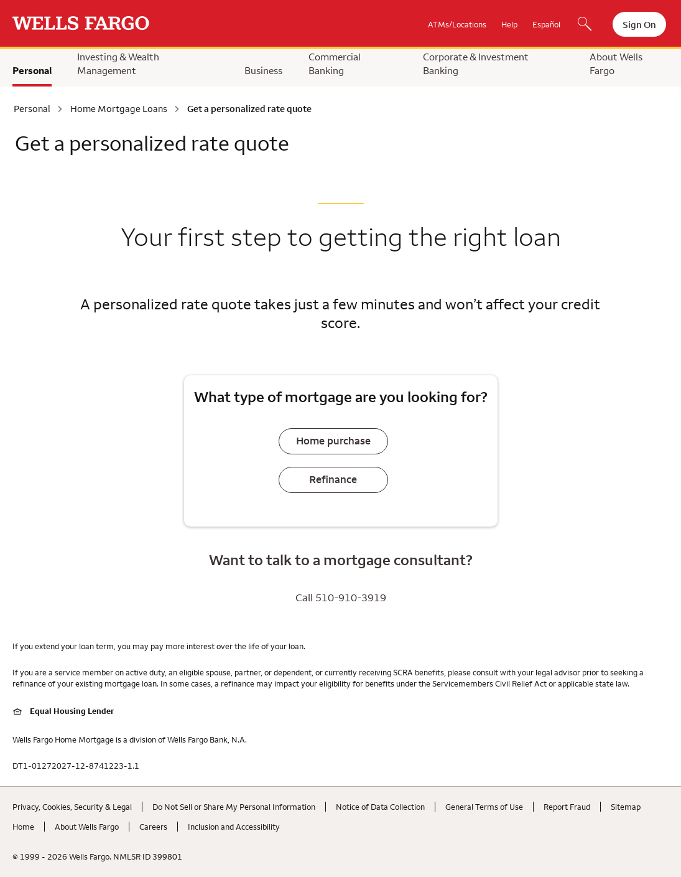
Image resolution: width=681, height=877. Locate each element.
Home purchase (333, 441)
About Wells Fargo (616, 63)
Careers (153, 827)
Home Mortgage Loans (118, 109)
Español (546, 24)
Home (23, 827)
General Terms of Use (484, 807)
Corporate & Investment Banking (476, 63)
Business (263, 70)
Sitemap (626, 807)
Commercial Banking (334, 63)
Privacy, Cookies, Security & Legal (72, 807)
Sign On (639, 24)
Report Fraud (567, 807)
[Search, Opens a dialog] (584, 24)
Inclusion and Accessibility (234, 827)
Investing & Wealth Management (118, 63)
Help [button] (509, 24)
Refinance (333, 479)
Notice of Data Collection (380, 807)
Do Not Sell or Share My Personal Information (233, 807)
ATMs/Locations (457, 24)
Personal (32, 70)
